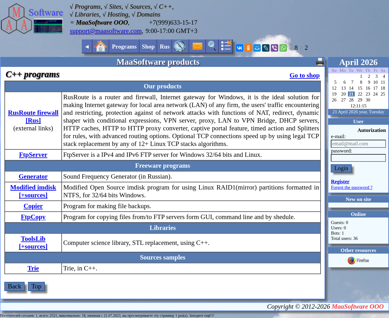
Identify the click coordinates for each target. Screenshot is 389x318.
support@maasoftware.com (106, 31)
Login (341, 168)
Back (14, 286)
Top (36, 286)
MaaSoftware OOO (358, 306)
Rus (165, 46)
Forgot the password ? (352, 187)
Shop (148, 46)
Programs (124, 46)
